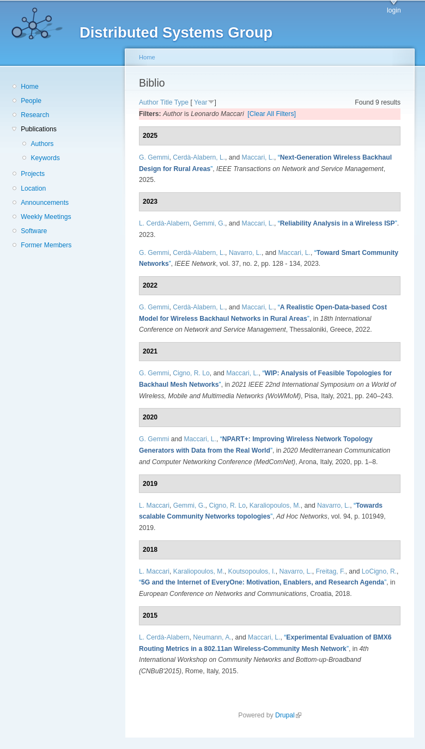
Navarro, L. (245, 253)
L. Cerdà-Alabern (164, 223)
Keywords (45, 158)
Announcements (45, 202)
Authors (42, 144)
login (394, 10)
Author (149, 102)
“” (337, 223)
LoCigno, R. (379, 571)
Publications (39, 129)
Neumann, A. (212, 637)
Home (29, 86)
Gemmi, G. (209, 223)
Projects (33, 174)
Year (201, 102)
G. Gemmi (154, 157)
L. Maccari (154, 505)
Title (166, 102)
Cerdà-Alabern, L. (199, 157)
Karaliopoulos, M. (275, 505)
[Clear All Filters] (271, 114)
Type (181, 102)
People (31, 101)
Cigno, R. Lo (191, 373)
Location (33, 188)
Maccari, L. (258, 157)
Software (34, 231)
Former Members (46, 245)
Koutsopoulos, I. (252, 571)
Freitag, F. (330, 571)
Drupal (288, 715)
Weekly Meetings (46, 217)
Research (35, 115)
